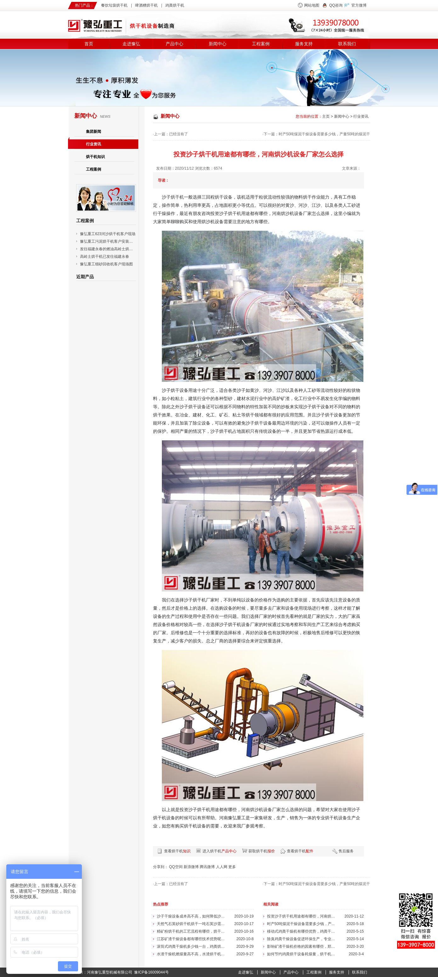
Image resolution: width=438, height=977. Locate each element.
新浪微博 (191, 867)
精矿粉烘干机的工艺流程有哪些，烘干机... (192, 931)
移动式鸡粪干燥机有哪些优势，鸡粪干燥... (302, 931)
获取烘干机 (261, 851)
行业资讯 (93, 144)
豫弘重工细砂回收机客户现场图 (106, 264)
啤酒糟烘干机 (146, 5)
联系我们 (347, 44)
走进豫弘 (131, 44)
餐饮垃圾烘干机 (114, 5)
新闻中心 (217, 44)
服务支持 (304, 44)
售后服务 (346, 851)
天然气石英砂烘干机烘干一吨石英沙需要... (192, 924)
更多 (232, 867)
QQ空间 (176, 867)
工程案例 (261, 44)
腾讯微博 (207, 867)
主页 (326, 116)
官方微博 (359, 5)
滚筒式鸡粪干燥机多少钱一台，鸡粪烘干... (192, 946)
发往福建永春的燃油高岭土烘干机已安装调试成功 (121, 249)
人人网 (221, 867)
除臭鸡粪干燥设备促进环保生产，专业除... (302, 939)
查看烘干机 (177, 851)
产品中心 (174, 44)
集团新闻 (93, 131)
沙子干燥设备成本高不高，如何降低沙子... (192, 916)
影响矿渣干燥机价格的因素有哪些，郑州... (302, 946)
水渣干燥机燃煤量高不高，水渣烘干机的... (192, 954)
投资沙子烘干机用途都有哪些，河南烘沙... (302, 916)
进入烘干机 (219, 851)
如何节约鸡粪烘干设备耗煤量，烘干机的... (302, 954)
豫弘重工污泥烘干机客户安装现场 (108, 241)
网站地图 (311, 5)
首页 (88, 44)
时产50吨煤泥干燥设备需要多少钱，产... (301, 924)
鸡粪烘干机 (174, 5)
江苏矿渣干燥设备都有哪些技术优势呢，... (192, 939)
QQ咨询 (336, 5)
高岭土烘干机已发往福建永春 (104, 256)
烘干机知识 (95, 157)
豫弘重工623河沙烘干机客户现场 (107, 234)
